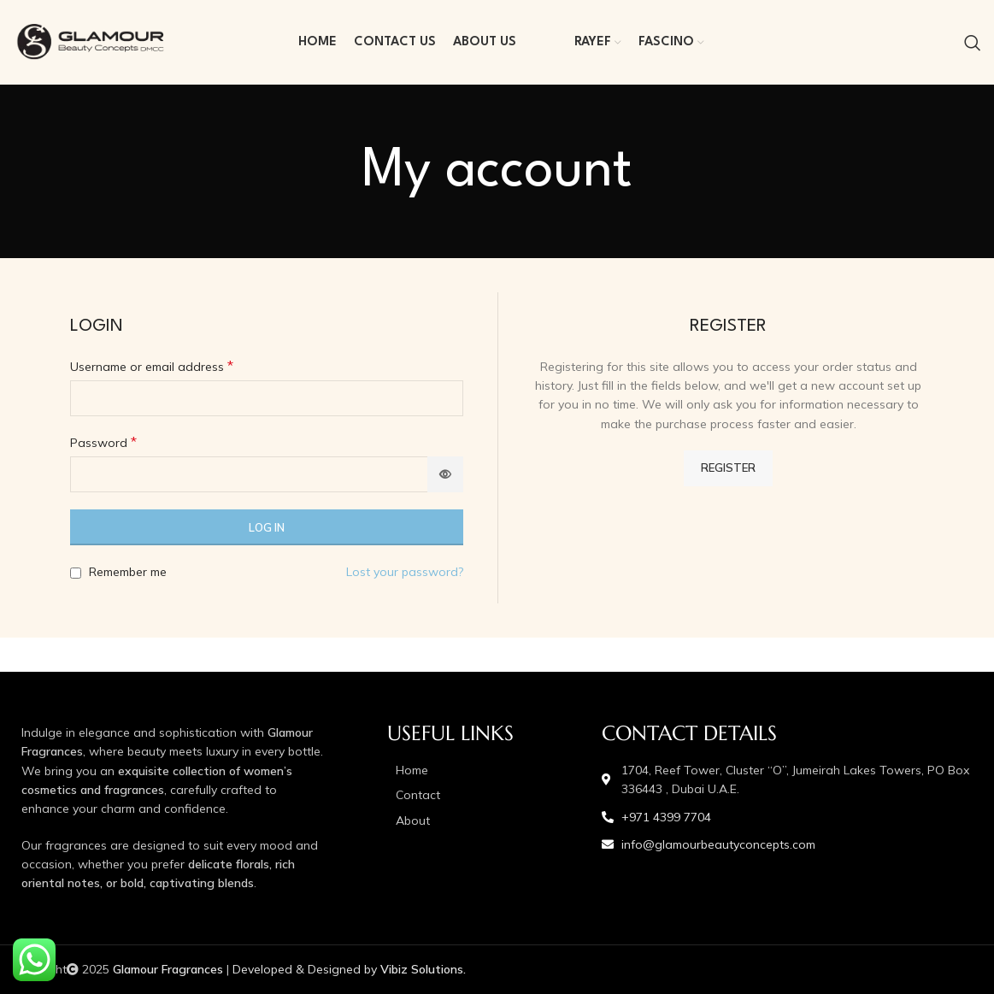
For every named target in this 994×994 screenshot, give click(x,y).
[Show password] (445, 474)
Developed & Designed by (349, 969)
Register (728, 467)
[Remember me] (75, 573)
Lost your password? (404, 571)
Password (103, 441)
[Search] (973, 43)
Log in (267, 527)
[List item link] (486, 770)
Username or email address (151, 365)
